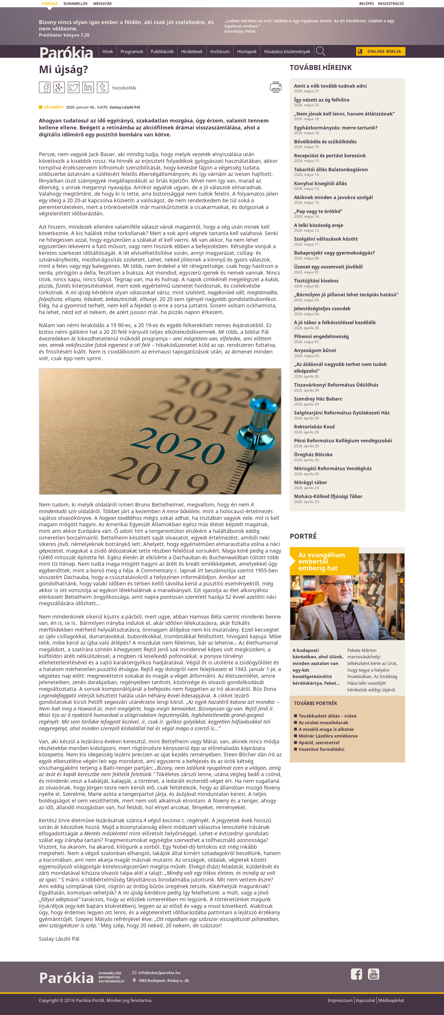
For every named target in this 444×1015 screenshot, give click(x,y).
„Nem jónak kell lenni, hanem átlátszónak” (344, 114)
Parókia (66, 52)
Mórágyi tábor (310, 482)
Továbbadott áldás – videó (327, 716)
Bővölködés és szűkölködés (325, 141)
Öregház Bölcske (313, 454)
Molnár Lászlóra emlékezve (328, 736)
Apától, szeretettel (319, 742)
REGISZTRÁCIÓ (391, 3)
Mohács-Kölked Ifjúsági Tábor (328, 496)
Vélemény (54, 107)
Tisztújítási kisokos (316, 280)
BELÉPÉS (366, 3)
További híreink (321, 67)
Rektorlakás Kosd (314, 426)
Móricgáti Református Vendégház (333, 468)
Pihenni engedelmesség (321, 336)
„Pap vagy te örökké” (318, 211)
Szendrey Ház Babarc (318, 399)
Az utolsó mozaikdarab (323, 722)
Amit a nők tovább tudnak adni (330, 86)
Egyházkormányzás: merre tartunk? (336, 128)
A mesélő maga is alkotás (326, 729)
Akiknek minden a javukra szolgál (333, 197)
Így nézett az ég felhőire (321, 100)
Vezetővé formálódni (322, 749)
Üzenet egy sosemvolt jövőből (328, 267)
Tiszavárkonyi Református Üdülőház (336, 385)
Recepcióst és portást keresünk (330, 155)
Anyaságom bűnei (315, 350)
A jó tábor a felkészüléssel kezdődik (335, 322)
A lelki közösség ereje (318, 225)
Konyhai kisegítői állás (320, 183)
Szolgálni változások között (326, 239)
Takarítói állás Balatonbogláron (331, 169)
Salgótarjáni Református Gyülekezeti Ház (342, 413)
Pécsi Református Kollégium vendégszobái (343, 440)
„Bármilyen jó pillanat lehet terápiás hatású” (346, 294)
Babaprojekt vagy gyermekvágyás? (334, 253)
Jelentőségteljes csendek (322, 308)
